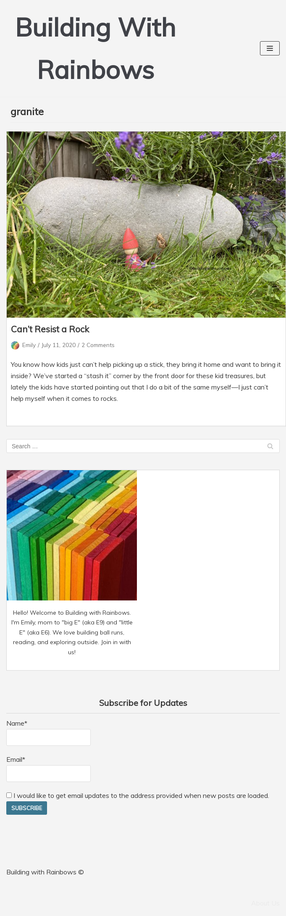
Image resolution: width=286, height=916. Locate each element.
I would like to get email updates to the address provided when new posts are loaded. (137, 795)
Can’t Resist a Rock (50, 329)
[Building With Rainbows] (95, 48)
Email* (48, 768)
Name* (48, 732)
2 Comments (98, 344)
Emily (29, 344)
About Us (265, 903)
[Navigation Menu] (270, 48)
